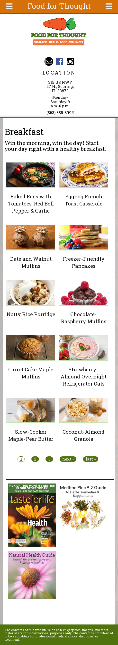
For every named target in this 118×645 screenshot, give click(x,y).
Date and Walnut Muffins (31, 262)
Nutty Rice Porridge (31, 314)
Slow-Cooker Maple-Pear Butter (30, 435)
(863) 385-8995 (60, 112)
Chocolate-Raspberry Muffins (83, 318)
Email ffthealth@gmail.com (49, 61)
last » (91, 459)
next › (68, 459)
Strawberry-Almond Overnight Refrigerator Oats (84, 376)
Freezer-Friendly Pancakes (84, 262)
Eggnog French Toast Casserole (83, 200)
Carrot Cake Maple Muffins (30, 373)
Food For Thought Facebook (59, 61)
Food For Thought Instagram (70, 61)
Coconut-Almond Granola (84, 435)
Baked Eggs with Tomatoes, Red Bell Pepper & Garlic (31, 203)
